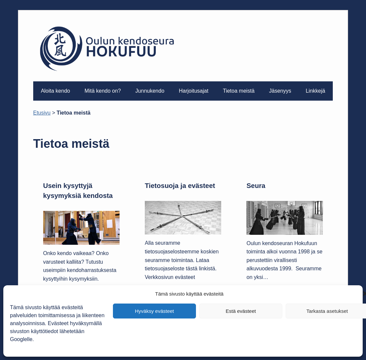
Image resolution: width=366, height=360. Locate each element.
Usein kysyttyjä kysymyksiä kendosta (78, 191)
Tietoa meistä (238, 91)
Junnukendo (150, 91)
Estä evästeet (241, 311)
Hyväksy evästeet (154, 311)
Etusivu (41, 113)
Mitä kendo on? (103, 91)
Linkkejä (315, 91)
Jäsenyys (280, 91)
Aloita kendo (55, 91)
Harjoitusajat (193, 91)
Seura (255, 185)
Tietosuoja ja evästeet (180, 185)
